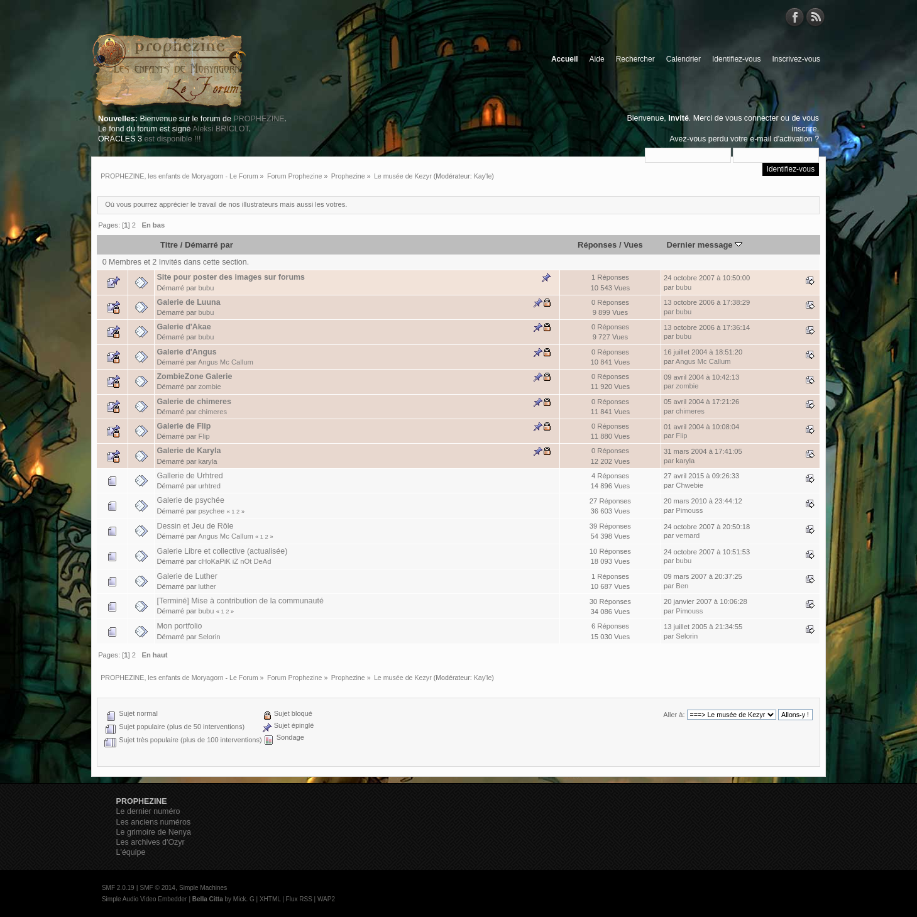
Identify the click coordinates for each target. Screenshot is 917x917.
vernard (688, 535)
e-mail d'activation (781, 139)
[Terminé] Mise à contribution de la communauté (239, 600)
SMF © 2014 (157, 887)
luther (207, 586)
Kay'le (483, 176)
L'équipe (131, 852)
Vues (633, 245)
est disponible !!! (172, 139)
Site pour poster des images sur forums (230, 277)
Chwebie (689, 485)
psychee (212, 511)
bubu (206, 288)
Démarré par (209, 245)
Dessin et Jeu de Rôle (194, 526)
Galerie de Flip (183, 426)
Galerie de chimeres (193, 401)
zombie (210, 386)
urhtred (210, 486)
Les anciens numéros (153, 822)
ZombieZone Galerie (194, 376)
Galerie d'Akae (183, 326)
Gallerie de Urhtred (189, 475)
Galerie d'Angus (186, 352)
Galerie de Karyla (188, 450)
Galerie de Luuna (188, 302)
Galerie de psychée (190, 500)
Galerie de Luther (186, 576)
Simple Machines (203, 887)
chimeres (213, 411)
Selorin (210, 636)
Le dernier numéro (148, 811)
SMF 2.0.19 (118, 887)
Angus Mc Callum (225, 362)
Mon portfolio (179, 626)
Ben (682, 586)
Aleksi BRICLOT (220, 128)
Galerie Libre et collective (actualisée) (221, 551)
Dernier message (705, 245)
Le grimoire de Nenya (153, 832)
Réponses (597, 245)
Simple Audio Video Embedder (144, 899)
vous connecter (752, 118)
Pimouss (689, 510)
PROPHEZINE (258, 118)
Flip (204, 436)
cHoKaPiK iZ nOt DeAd (235, 561)
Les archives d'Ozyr (150, 842)
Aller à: (673, 714)
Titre (169, 245)
